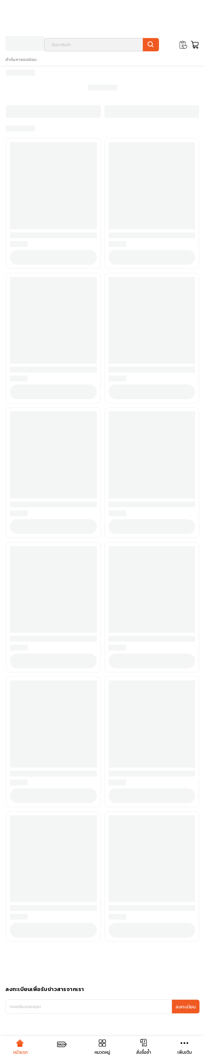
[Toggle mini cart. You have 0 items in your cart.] (193, 45)
